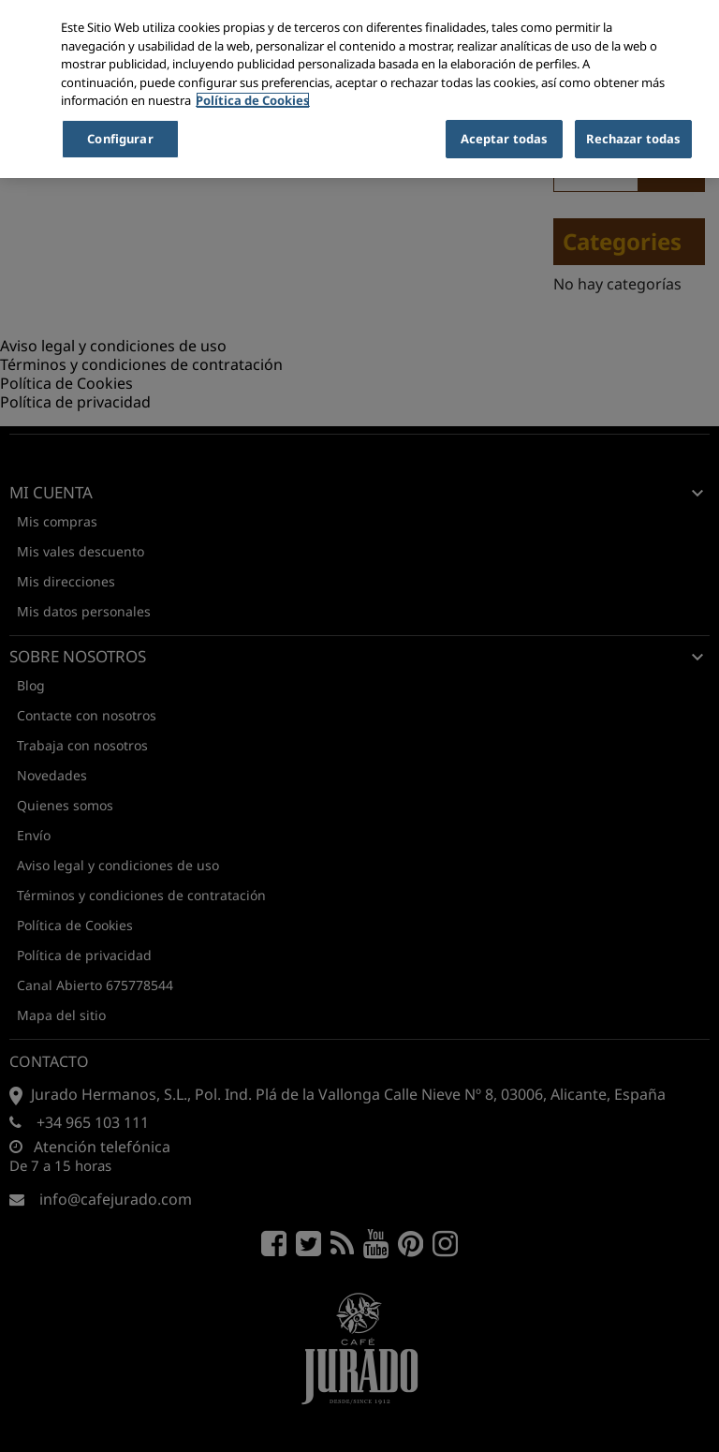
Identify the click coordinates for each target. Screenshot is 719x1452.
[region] (359, 89)
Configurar (120, 138)
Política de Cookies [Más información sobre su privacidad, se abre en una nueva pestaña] (253, 100)
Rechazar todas (634, 138)
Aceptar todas (505, 138)
